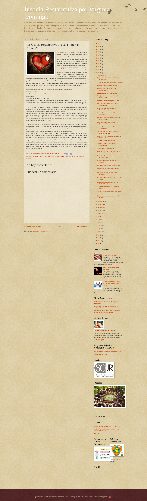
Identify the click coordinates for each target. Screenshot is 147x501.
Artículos (96, 433)
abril (99, 222)
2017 (97, 70)
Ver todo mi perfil (99, 340)
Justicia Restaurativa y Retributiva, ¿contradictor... (108, 127)
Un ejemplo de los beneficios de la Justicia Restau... (107, 96)
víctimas (28, 159)
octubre (100, 204)
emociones (36, 156)
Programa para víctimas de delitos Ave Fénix (107, 351)
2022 (97, 55)
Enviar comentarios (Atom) (41, 231)
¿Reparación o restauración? (106, 148)
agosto (100, 210)
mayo (99, 219)
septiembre (101, 207)
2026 (97, 43)
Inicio (59, 227)
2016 (97, 73)
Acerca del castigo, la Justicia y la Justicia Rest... (107, 123)
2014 (97, 238)
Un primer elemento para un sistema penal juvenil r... (108, 118)
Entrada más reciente (33, 227)
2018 (97, 67)
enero (100, 231)
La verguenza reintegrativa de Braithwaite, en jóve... (106, 109)
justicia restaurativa (53, 156)
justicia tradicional (65, 156)
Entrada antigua (83, 227)
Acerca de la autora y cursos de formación (107, 426)
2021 (97, 58)
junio (99, 216)
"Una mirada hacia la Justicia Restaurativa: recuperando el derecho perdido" (107, 311)
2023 (97, 52)
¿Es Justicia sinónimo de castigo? (107, 93)
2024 (97, 49)
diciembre (101, 75)
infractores (43, 156)
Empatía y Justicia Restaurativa (107, 85)
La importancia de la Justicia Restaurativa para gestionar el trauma (112, 283)
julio (99, 213)
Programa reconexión (100, 354)
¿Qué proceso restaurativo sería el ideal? (110, 82)
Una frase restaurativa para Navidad (108, 101)
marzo (100, 225)
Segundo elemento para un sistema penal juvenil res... (108, 132)
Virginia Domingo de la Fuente (106, 330)
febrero (100, 228)
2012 (97, 244)
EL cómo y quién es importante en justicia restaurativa (112, 254)
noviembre (101, 201)
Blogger (109, 497)
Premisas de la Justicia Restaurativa (108, 165)
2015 (97, 235)
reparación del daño (78, 156)
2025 (97, 46)
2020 (97, 61)
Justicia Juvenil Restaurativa (106, 141)
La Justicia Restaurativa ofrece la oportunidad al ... (107, 183)
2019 (97, 64)
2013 (97, 241)
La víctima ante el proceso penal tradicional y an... (107, 173)
